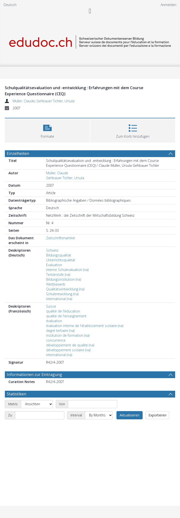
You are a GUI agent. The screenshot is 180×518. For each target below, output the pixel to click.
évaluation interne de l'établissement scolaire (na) (84, 325)
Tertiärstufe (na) (58, 274)
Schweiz (52, 250)
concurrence (55, 340)
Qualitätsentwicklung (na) (65, 289)
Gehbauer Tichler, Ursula (55, 101)
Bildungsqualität (58, 255)
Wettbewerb (55, 284)
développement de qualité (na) (70, 345)
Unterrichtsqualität (60, 260)
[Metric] (37, 404)
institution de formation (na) (68, 335)
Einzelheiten (18, 153)
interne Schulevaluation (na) (67, 269)
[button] (47, 129)
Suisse (51, 306)
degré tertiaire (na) (60, 330)
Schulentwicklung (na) (62, 294)
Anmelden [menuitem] (168, 4)
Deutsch (10, 4)
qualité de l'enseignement (66, 316)
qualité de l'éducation (63, 311)
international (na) (59, 298)
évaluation (54, 321)
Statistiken (16, 394)
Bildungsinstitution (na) (63, 279)
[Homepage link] (90, 41)
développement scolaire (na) (68, 350)
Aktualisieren (129, 415)
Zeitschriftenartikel (60, 238)
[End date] (39, 415)
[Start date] (92, 404)
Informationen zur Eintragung (34, 374)
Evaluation (54, 265)
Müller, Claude (24, 101)
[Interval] (99, 415)
